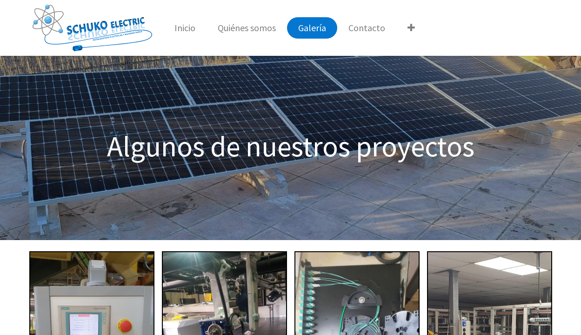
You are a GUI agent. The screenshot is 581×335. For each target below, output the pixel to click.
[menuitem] (185, 28)
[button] (411, 28)
